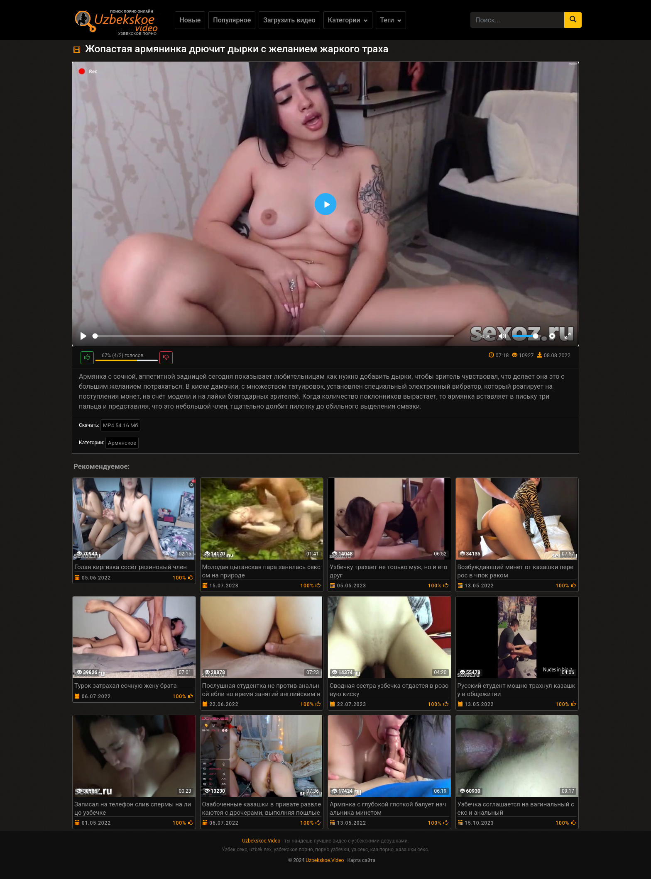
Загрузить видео (289, 20)
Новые (190, 20)
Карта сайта (361, 860)
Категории (348, 20)
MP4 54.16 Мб (120, 425)
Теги (390, 20)
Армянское (122, 443)
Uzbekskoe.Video (261, 841)
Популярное (232, 20)
